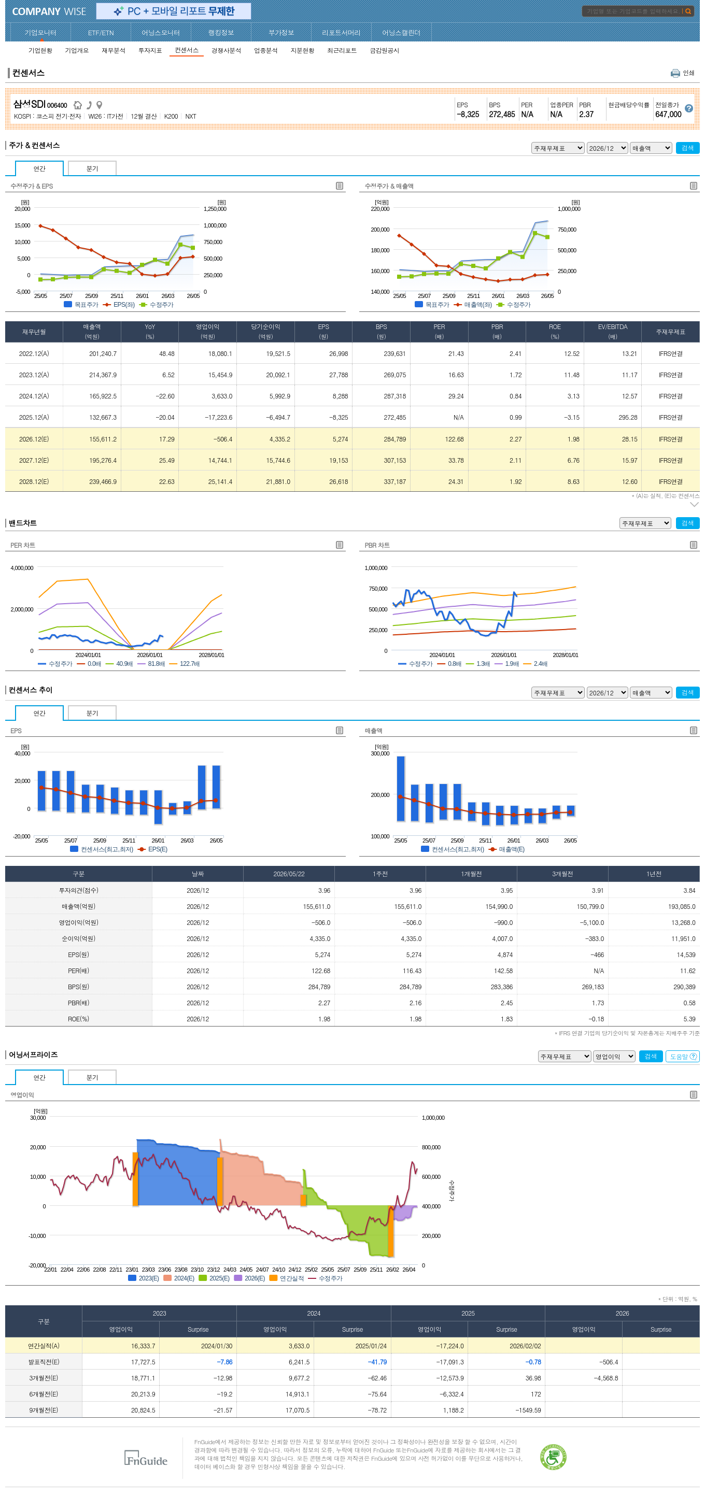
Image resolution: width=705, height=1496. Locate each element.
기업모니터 (41, 32)
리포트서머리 (341, 32)
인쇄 (683, 72)
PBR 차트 (376, 544)
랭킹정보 (221, 32)
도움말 (683, 1056)
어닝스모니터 (161, 32)
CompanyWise (49, 11)
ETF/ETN (101, 32)
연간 (40, 168)
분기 (92, 168)
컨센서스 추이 (30, 690)
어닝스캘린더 (401, 32)
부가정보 (281, 32)
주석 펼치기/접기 (695, 504)
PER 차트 (22, 544)
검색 (688, 147)
